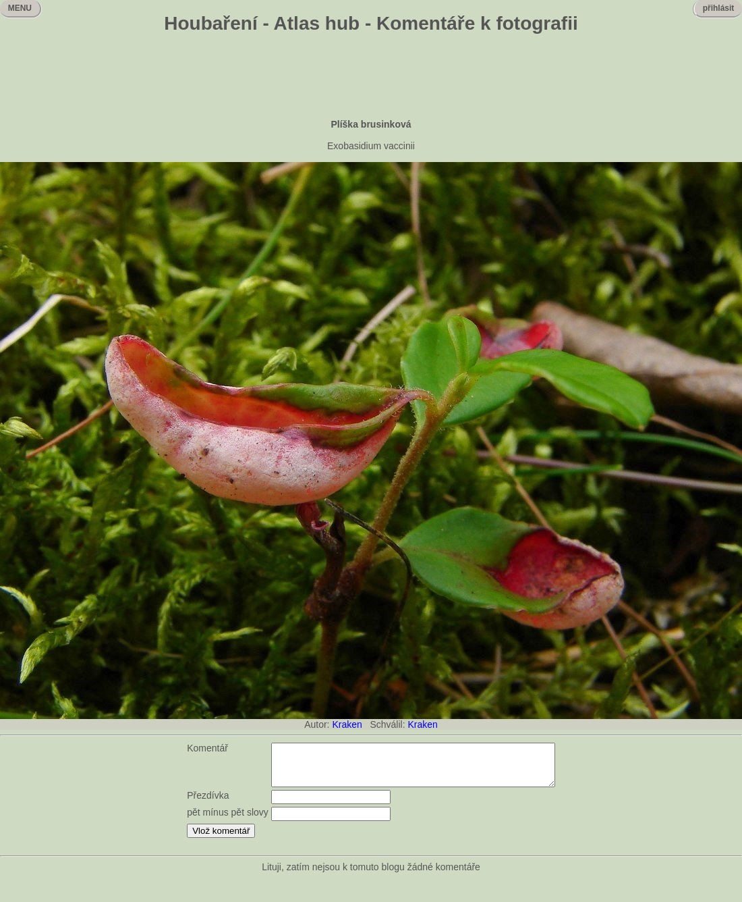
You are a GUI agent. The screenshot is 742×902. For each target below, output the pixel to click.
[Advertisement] (371, 77)
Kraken (347, 724)
